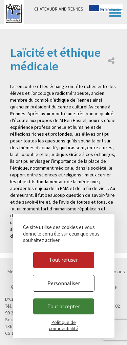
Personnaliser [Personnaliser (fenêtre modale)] (63, 283)
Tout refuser (63, 259)
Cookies (116, 272)
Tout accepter (63, 306)
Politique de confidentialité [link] (63, 325)
